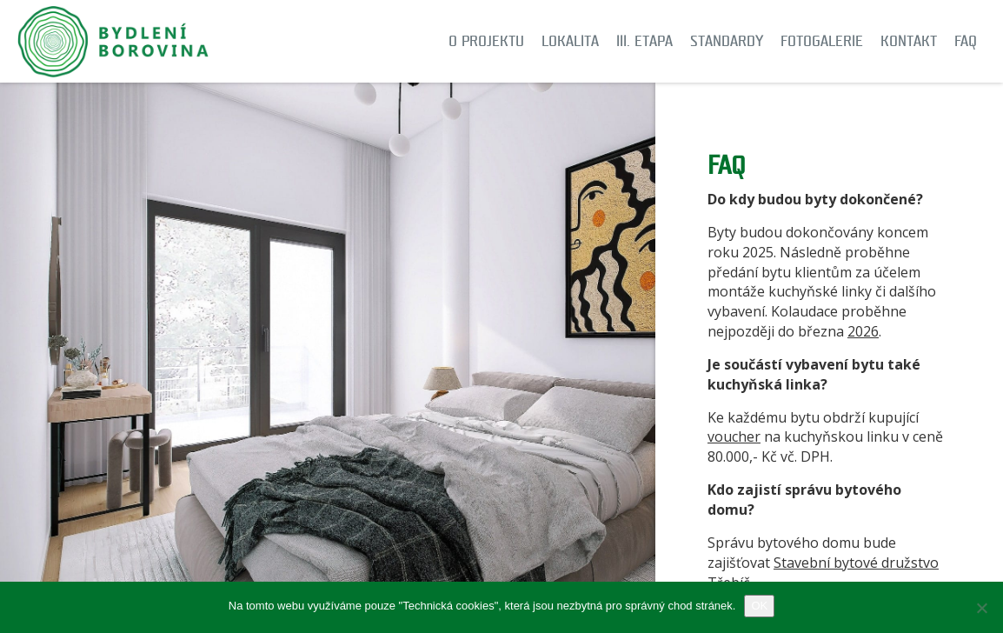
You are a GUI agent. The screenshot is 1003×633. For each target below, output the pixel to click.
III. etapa (644, 41)
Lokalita (570, 41)
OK (759, 605)
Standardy (726, 41)
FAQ (965, 41)
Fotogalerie (821, 41)
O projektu (486, 41)
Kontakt (908, 41)
